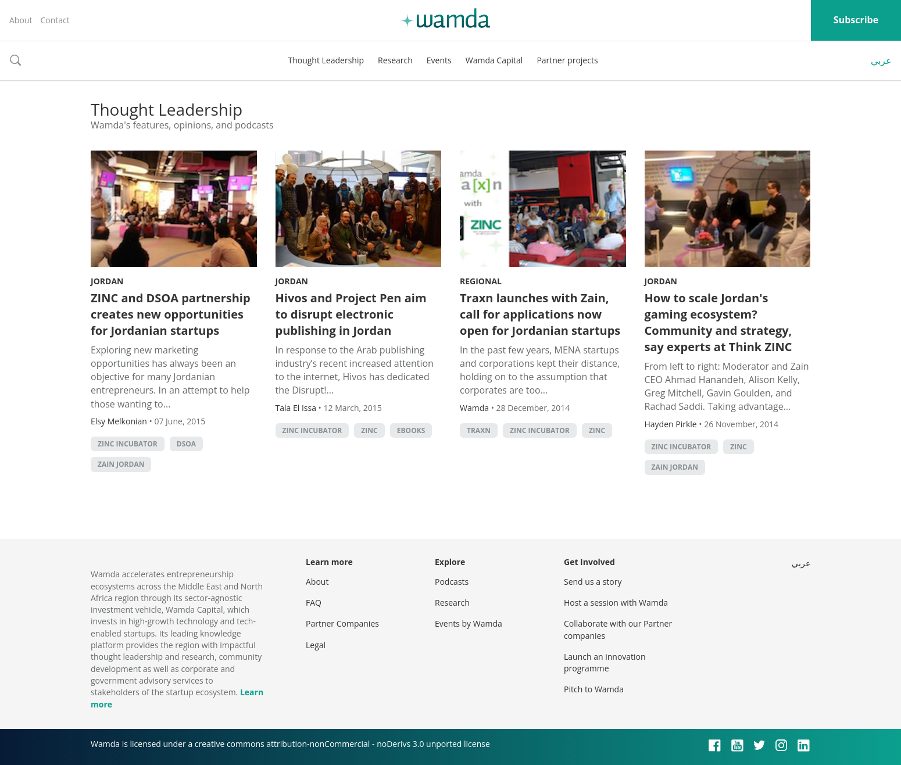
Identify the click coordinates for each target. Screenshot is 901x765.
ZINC (369, 430)
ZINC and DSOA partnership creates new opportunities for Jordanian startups (171, 314)
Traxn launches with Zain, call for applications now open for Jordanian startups (540, 314)
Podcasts (452, 581)
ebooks (411, 430)
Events (439, 60)
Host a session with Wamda (616, 602)
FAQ (313, 602)
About (20, 20)
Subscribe (856, 19)
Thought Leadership (326, 60)
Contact (54, 20)
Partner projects (567, 60)
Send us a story (592, 581)
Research (395, 60)
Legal (316, 644)
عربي (881, 60)
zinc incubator (128, 444)
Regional (481, 281)
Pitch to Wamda (594, 689)
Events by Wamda (468, 623)
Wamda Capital (494, 60)
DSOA (186, 444)
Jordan (107, 281)
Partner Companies (342, 623)
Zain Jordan (121, 464)
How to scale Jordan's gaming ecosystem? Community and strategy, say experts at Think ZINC (718, 322)
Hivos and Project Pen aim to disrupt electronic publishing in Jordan (351, 314)
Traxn (479, 430)
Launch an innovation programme (605, 662)
